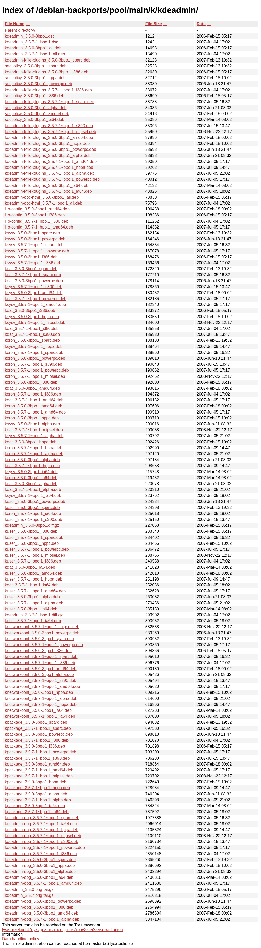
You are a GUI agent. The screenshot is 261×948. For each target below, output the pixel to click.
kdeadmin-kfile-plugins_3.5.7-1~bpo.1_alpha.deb (49, 173)
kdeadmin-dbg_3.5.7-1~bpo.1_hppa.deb (41, 830)
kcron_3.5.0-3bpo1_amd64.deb (33, 406)
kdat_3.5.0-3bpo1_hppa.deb (30, 442)
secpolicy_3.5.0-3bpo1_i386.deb (34, 96)
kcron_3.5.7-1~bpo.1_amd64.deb (35, 412)
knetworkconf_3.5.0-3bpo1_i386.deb (38, 650)
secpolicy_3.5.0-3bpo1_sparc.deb (35, 66)
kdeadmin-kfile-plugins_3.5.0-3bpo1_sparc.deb (48, 60)
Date (201, 24)
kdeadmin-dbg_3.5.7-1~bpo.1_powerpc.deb (45, 847)
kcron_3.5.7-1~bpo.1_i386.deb (33, 394)
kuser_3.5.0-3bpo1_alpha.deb (32, 597)
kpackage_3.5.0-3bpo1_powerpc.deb (39, 734)
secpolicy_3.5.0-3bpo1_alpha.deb (35, 108)
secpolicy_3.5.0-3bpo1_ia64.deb (34, 119)
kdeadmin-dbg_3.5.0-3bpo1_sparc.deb (40, 859)
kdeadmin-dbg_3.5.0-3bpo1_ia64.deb (39, 877)
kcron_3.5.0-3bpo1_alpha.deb (32, 460)
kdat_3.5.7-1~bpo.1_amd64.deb (34, 400)
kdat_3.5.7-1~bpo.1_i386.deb (32, 328)
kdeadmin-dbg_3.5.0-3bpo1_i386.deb (39, 907)
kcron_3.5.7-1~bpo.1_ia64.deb (33, 513)
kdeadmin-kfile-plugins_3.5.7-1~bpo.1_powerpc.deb (52, 179)
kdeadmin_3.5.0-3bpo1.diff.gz (32, 525)
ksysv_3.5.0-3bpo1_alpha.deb (32, 424)
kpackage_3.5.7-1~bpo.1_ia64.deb (37, 812)
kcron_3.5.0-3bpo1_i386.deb (31, 382)
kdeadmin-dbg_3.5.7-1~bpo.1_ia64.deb (41, 824)
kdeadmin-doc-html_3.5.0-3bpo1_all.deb (42, 197)
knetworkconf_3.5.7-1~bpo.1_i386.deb (40, 663)
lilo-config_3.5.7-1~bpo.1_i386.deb (36, 221)
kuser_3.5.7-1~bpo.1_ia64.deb (33, 621)
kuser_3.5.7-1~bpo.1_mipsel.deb (35, 555)
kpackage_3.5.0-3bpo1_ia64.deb (35, 806)
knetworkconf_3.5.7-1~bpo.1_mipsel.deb (42, 627)
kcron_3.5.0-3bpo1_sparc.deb (32, 340)
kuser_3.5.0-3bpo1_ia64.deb (31, 609)
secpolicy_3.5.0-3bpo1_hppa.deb (35, 78)
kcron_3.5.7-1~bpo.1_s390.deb (33, 364)
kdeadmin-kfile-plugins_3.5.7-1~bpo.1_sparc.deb (49, 102)
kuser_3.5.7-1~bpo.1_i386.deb (33, 561)
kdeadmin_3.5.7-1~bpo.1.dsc (31, 42)
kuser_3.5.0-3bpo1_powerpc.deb (35, 501)
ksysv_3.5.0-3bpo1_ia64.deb (31, 472)
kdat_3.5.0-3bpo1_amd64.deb (32, 388)
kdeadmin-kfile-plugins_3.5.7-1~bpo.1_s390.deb (49, 126)
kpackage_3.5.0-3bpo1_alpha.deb (36, 794)
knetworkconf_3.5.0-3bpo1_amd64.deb (41, 668)
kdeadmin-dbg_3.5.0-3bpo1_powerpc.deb (43, 901)
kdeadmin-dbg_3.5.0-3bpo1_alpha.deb (40, 871)
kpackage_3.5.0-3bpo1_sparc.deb (36, 722)
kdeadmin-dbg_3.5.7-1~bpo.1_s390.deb (41, 841)
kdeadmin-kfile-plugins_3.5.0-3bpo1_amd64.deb (49, 137)
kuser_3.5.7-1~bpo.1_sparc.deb (34, 537)
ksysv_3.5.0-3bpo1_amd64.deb (33, 293)
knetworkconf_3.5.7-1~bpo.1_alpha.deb (41, 698)
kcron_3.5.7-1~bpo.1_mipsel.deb (35, 376)
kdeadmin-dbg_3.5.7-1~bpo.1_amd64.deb (43, 883)
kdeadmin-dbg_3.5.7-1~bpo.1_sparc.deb (42, 817)
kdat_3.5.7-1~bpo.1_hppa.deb (32, 465)
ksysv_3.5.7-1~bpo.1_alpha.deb (34, 436)
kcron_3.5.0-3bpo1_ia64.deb (31, 478)
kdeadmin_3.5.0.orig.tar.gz (29, 889)
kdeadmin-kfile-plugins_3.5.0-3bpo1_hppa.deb (47, 143)
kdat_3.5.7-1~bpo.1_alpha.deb (33, 489)
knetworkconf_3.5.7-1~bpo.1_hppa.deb (41, 704)
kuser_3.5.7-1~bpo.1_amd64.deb (35, 591)
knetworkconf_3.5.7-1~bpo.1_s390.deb (40, 680)
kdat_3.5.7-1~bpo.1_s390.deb (32, 334)
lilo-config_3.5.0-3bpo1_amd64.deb (37, 209)
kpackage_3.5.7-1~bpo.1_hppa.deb (37, 788)
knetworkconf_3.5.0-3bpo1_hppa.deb (39, 692)
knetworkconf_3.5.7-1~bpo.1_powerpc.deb (44, 645)
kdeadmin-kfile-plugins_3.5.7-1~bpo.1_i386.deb (48, 90)
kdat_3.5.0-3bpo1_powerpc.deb (34, 281)
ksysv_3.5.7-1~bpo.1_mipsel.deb (35, 322)
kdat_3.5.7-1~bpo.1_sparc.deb (33, 275)
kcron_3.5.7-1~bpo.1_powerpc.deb (37, 370)
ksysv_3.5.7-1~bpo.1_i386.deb (33, 263)
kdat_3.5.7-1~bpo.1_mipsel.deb (34, 430)
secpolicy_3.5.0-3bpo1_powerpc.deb (38, 84)
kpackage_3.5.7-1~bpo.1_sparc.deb (38, 728)
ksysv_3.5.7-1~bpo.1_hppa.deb (34, 346)
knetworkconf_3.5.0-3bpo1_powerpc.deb (42, 633)
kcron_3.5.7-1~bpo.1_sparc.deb (34, 352)
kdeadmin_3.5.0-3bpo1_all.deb (33, 48)
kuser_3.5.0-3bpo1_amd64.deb (33, 573)
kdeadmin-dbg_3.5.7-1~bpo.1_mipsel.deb (43, 835)
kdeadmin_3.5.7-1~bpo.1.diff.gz (34, 615)
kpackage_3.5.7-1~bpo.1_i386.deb (37, 740)
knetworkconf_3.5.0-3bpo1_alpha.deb (39, 674)
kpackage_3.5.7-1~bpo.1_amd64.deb (39, 770)
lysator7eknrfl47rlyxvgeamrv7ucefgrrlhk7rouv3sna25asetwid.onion (62, 929)
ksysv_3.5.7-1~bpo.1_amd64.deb (35, 304)
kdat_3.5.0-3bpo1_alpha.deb (31, 483)
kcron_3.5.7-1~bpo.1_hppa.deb (33, 448)
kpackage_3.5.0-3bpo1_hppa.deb (35, 782)
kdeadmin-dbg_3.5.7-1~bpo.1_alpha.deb (42, 919)
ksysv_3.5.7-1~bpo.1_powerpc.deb (37, 251)
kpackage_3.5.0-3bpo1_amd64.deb (37, 764)
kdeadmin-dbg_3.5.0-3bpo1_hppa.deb (40, 865)
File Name (14, 24)
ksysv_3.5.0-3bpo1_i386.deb (31, 257)
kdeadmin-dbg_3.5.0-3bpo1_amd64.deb (41, 913)
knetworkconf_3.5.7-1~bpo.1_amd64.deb (42, 686)
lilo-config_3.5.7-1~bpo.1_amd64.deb (39, 227)
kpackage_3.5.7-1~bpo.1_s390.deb (37, 758)
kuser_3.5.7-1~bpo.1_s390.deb (33, 519)
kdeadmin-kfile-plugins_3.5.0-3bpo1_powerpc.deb (50, 149)
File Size (153, 24)
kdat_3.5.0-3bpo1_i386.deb (30, 310)
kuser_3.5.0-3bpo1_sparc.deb (32, 507)
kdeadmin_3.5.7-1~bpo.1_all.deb (35, 54)
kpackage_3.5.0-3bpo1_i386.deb (35, 746)
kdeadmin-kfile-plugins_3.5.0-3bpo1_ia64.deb (46, 185)
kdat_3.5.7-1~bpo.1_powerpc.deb (35, 298)
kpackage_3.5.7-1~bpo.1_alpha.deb (38, 800)
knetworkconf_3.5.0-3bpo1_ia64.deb (38, 710)
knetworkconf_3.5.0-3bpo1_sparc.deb (39, 639)
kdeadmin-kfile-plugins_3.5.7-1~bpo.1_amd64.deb (51, 161)
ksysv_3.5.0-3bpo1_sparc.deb (32, 233)
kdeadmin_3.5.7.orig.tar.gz (29, 895)
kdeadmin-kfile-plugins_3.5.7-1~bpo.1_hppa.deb (49, 167)
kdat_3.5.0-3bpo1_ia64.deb (30, 567)
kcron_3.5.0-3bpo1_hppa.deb (32, 418)
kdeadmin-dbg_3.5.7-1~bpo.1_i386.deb (41, 854)
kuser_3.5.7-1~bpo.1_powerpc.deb (37, 549)
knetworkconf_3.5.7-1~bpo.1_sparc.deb (41, 656)
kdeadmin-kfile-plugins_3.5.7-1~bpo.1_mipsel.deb (50, 131)
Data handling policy (20, 939)
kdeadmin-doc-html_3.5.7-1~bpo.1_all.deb (43, 203)
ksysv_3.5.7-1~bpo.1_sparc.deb (34, 245)
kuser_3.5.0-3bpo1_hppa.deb (32, 543)
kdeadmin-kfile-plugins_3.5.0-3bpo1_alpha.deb (48, 155)
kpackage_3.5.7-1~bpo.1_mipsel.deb (39, 776)
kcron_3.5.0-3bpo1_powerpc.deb (35, 358)
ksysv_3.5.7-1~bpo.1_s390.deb (33, 287)
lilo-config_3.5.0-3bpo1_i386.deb (35, 215)
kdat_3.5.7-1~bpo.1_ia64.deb (32, 585)
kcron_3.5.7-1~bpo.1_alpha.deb (34, 454)
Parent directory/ (20, 30)
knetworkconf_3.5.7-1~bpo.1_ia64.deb (40, 716)
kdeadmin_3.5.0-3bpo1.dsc (30, 36)
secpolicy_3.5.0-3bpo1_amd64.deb (37, 113)
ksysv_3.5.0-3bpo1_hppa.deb (32, 316)
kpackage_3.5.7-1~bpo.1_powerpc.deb (40, 752)
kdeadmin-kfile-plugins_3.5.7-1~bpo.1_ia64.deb (48, 191)
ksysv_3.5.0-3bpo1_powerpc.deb (35, 239)
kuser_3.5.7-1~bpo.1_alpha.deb (34, 603)
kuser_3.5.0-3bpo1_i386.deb (31, 531)
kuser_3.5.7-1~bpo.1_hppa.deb (33, 579)
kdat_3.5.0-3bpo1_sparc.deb (31, 269)
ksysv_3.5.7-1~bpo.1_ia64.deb (33, 495)
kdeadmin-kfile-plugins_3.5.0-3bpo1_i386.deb (46, 72)
